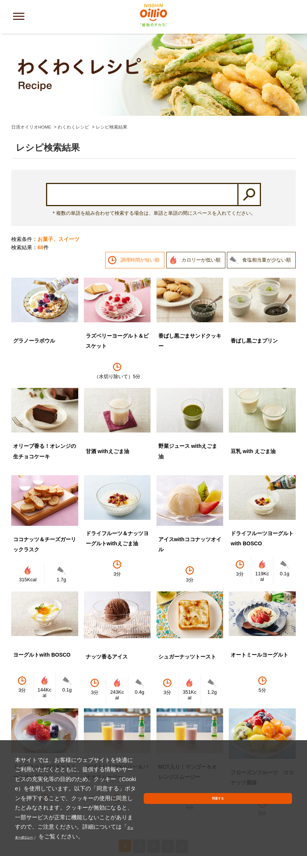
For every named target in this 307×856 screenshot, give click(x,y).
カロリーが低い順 (201, 184)
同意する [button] (274, 818)
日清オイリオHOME (31, 51)
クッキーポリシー (65, 836)
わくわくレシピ (73, 51)
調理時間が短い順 (140, 184)
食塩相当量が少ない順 (266, 184)
